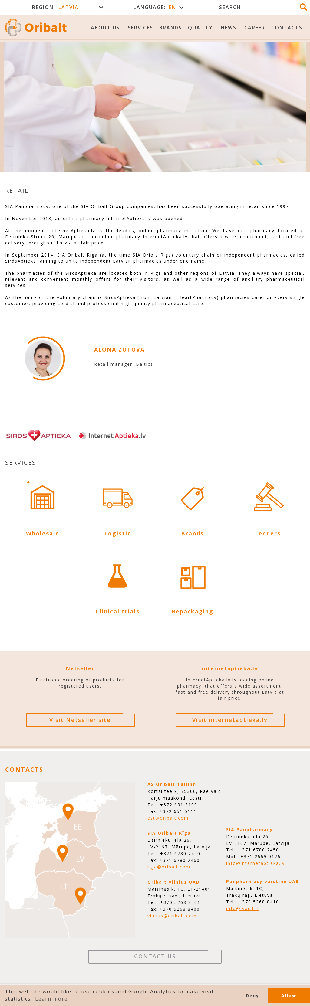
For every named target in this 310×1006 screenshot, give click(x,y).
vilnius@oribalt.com (172, 916)
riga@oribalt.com (168, 867)
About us (105, 27)
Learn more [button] (51, 998)
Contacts (286, 27)
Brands (170, 27)
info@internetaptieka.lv (255, 863)
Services (140, 27)
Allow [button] (288, 995)
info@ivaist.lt (242, 908)
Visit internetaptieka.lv (230, 719)
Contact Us (155, 956)
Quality (200, 27)
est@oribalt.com (168, 818)
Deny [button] (252, 995)
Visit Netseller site (80, 719)
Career (254, 27)
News (228, 27)
